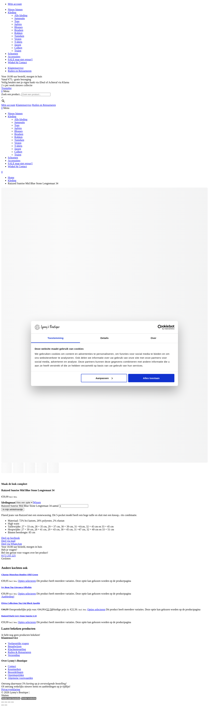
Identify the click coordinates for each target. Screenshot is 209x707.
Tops (16, 21)
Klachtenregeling (17, 649)
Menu (6, 91)
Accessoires (14, 56)
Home (11, 177)
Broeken (18, 30)
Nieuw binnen (15, 9)
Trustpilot (6, 88)
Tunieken (19, 36)
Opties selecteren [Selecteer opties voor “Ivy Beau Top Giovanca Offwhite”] (27, 593)
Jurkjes (18, 24)
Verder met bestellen (10, 698)
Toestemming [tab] (56, 338)
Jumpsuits (19, 18)
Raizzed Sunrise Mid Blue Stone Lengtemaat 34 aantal (30, 505)
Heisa (44, 692)
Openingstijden (16, 675)
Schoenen (13, 53)
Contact (12, 666)
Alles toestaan (151, 378)
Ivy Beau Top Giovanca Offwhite (16, 587)
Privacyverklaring (10, 689)
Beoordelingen (15, 672)
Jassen (17, 44)
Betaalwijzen (15, 646)
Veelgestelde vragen (18, 643)
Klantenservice (16, 68)
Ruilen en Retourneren (20, 71)
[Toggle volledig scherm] (6, 702)
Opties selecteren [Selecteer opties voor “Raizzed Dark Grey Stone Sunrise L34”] (27, 622)
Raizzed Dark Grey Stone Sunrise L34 (19, 616)
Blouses (18, 27)
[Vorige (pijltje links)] (2, 705)
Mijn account (15, 4)
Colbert (18, 47)
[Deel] (9, 702)
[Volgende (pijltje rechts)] (6, 705)
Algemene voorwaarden (20, 678)
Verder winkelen (28, 698)
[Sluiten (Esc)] (12, 702)
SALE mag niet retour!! (20, 59)
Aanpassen (104, 378)
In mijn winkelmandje (13, 509)
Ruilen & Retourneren (19, 652)
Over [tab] (153, 338)
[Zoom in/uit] (2, 702)
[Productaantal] (73, 506)
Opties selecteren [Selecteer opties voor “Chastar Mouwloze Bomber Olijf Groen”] (27, 581)
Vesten (17, 39)
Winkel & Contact (17, 62)
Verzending (14, 655)
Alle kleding (20, 15)
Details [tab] (104, 338)
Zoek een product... (11, 94)
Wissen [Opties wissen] (37, 502)
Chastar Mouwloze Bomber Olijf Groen (19, 574)
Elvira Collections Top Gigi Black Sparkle (20, 603)
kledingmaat (8, 502)
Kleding (12, 12)
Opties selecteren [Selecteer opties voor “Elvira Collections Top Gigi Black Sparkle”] (96, 609)
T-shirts (18, 41)
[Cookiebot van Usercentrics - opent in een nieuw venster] (160, 327)
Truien (17, 50)
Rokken (18, 33)
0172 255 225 (8, 555)
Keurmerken (14, 669)
